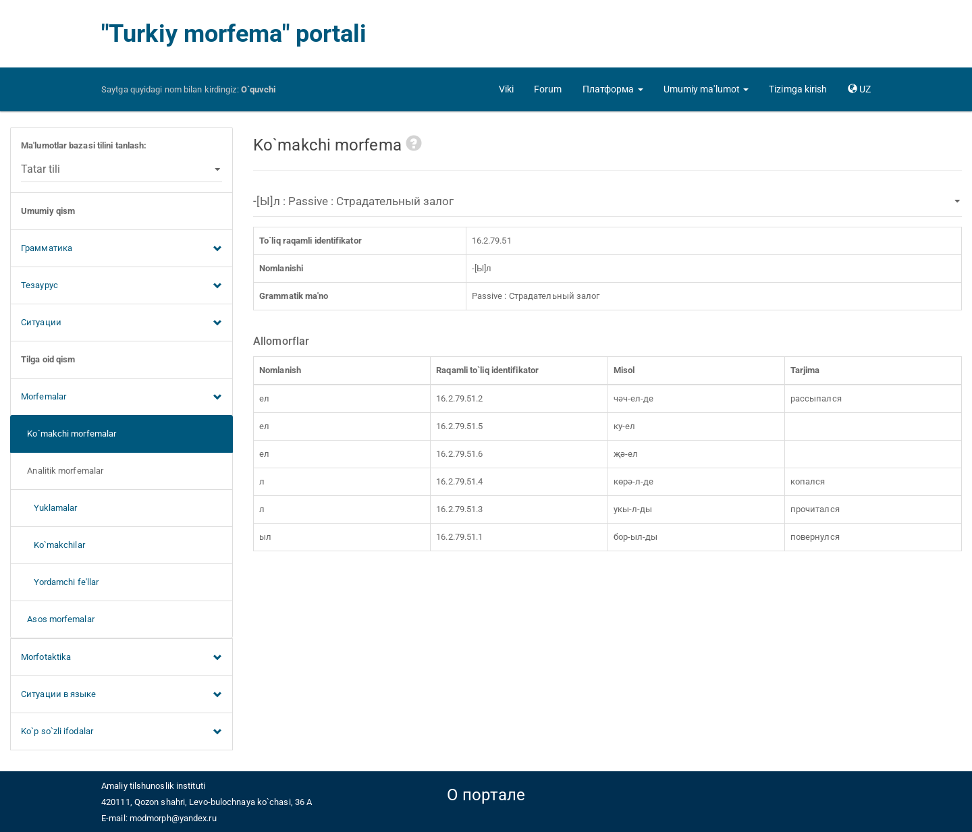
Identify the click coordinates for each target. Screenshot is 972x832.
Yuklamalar (49, 508)
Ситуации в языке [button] (121, 695)
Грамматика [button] (121, 249)
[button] (612, 89)
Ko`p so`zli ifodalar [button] (121, 732)
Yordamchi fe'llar (60, 582)
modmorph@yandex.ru (173, 818)
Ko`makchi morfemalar (68, 433)
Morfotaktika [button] (121, 658)
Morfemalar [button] (121, 397)
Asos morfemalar (57, 619)
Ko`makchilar (53, 545)
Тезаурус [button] (121, 286)
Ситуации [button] (121, 323)
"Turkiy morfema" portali (234, 34)
